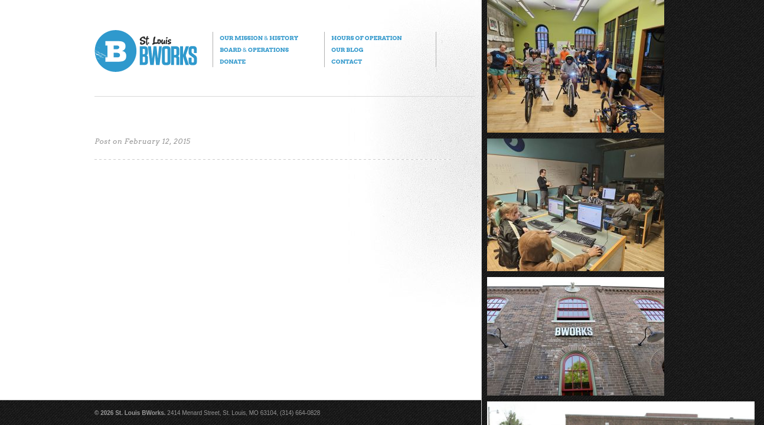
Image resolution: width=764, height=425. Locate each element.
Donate (233, 61)
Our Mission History (259, 37)
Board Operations (254, 49)
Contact (346, 61)
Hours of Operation (366, 37)
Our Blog (347, 49)
